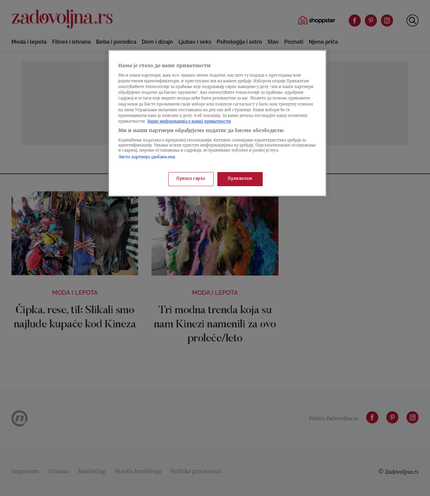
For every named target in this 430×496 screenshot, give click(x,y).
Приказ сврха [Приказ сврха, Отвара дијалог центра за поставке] (190, 179)
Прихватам (240, 179)
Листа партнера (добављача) (146, 157)
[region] (217, 123)
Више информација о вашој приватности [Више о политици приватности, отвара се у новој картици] (189, 122)
